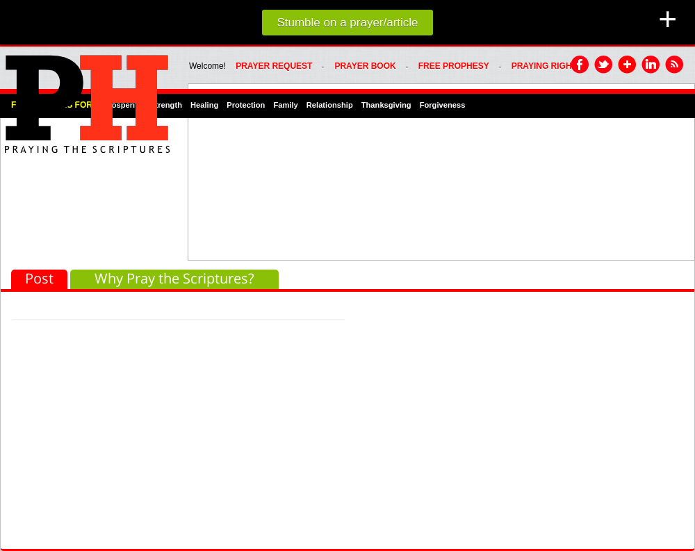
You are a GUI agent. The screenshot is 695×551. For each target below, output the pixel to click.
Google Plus (627, 65)
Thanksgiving (386, 105)
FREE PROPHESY (453, 66)
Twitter (604, 65)
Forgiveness (443, 105)
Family (285, 105)
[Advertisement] (278, 171)
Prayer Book (364, 66)
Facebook (580, 65)
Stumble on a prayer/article (347, 22)
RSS (675, 65)
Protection (246, 105)
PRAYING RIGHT (544, 66)
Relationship (329, 105)
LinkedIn (651, 65)
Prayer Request (274, 66)
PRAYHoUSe (87, 100)
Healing (204, 105)
